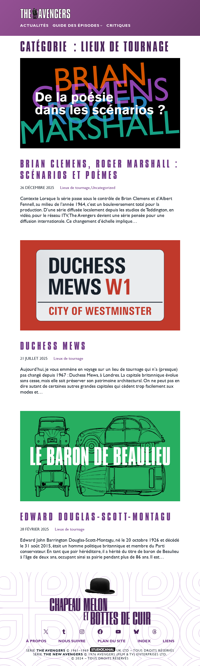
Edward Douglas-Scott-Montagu (96, 517)
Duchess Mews (53, 346)
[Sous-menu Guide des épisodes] (101, 25)
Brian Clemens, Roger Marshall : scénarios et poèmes (99, 169)
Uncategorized (103, 187)
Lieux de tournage (75, 187)
